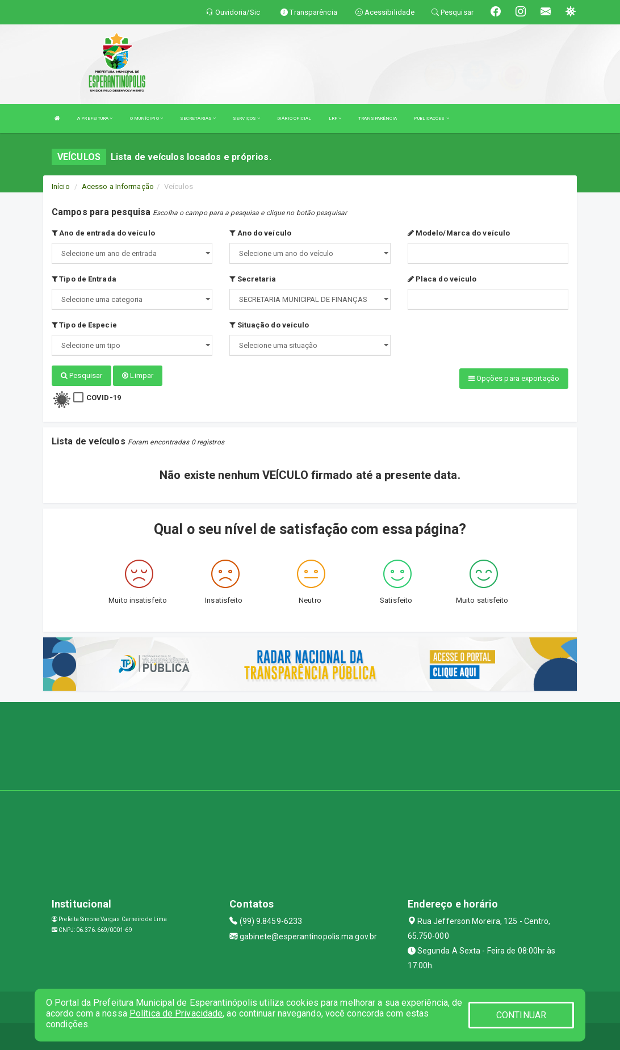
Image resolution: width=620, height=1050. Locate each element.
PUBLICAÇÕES (431, 118)
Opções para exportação (513, 378)
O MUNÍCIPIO (146, 118)
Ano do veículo (260, 233)
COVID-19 (103, 397)
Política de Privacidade (176, 1013)
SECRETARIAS (198, 118)
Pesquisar (81, 375)
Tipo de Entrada (84, 279)
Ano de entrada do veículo (103, 233)
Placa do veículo (442, 279)
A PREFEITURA (94, 118)
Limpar (137, 375)
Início (61, 186)
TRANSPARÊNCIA (377, 118)
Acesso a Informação (118, 186)
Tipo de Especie (84, 325)
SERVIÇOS (246, 118)
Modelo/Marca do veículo (459, 233)
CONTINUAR (521, 1015)
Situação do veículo (269, 325)
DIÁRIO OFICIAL (294, 118)
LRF (335, 118)
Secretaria (252, 279)
